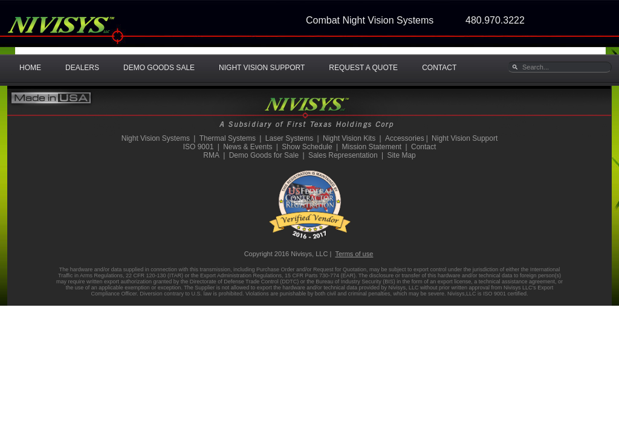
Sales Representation (343, 155)
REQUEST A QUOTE (363, 67)
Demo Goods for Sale (264, 155)
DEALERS (82, 67)
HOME (30, 67)
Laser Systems (289, 138)
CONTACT (439, 67)
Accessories (404, 138)
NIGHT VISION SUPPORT (262, 67)
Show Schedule (307, 147)
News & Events (247, 147)
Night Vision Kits (349, 138)
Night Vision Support (464, 138)
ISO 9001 (198, 147)
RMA (211, 155)
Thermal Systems (227, 138)
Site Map (401, 155)
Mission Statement (371, 147)
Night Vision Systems (156, 138)
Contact (423, 147)
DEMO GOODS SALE (159, 67)
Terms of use (354, 253)
